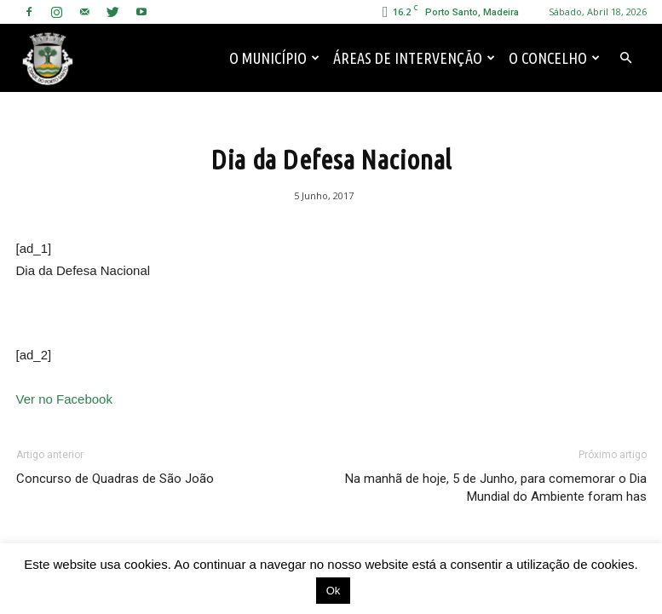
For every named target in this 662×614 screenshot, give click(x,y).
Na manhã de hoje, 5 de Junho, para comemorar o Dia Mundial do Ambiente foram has (496, 487)
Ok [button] (333, 590)
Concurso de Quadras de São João (115, 478)
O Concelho (554, 57)
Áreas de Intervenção (414, 57)
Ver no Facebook (64, 399)
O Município (274, 57)
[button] (626, 57)
